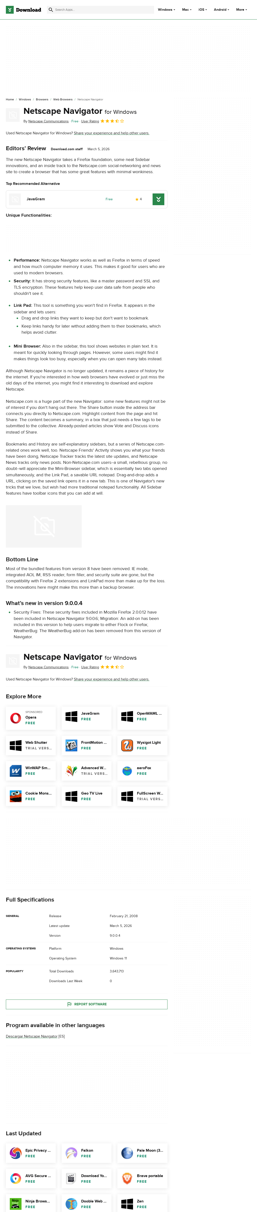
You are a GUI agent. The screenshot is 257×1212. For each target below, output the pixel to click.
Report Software (87, 1004)
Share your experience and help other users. (111, 133)
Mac (185, 9)
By (46, 121)
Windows (165, 9)
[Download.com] (23, 10)
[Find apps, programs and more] (100, 10)
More (242, 10)
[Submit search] (51, 10)
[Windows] (25, 99)
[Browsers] (42, 99)
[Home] (10, 99)
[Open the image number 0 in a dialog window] (44, 526)
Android (220, 9)
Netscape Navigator (80, 111)
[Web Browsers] (63, 99)
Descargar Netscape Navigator (31, 1036)
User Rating (102, 120)
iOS (201, 9)
